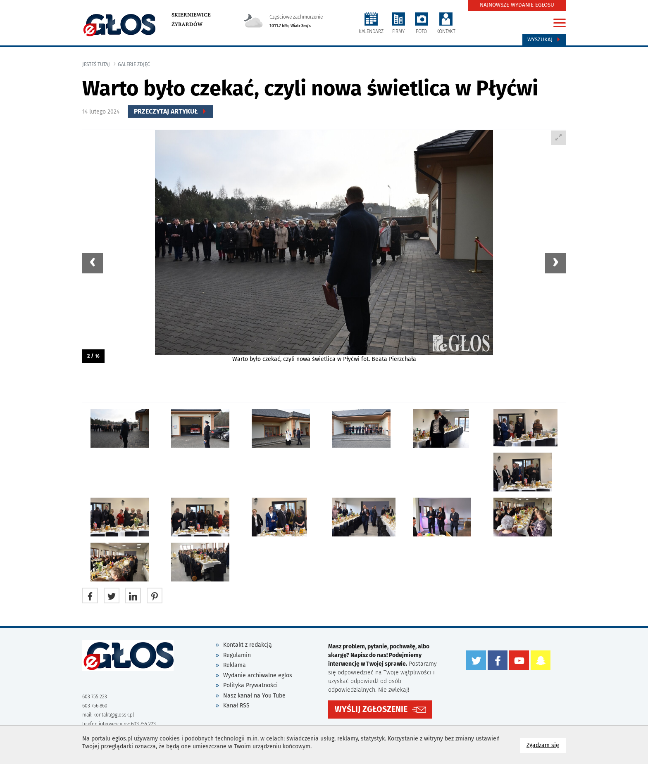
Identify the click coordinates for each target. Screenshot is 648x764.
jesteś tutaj (96, 64)
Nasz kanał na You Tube (254, 695)
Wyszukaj (544, 39)
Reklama (234, 665)
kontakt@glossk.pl (113, 715)
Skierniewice (191, 15)
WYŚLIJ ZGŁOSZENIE (371, 709)
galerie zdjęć (134, 64)
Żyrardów (187, 24)
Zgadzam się (546, 745)
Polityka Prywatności (250, 685)
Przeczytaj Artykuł (170, 111)
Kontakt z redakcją (247, 644)
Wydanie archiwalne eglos (257, 675)
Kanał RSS (236, 705)
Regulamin (237, 655)
